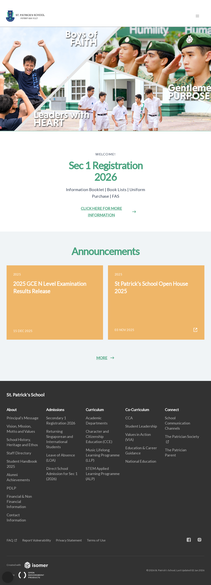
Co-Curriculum (137, 409)
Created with (31, 564)
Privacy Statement (69, 540)
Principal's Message (23, 418)
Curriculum (95, 409)
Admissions (55, 409)
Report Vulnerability (36, 540)
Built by (29, 574)
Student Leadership (141, 426)
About (12, 409)
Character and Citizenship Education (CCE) (99, 436)
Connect (172, 409)
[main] (105, 204)
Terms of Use (96, 540)
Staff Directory (19, 453)
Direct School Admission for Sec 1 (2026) (61, 473)
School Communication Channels (177, 423)
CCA (129, 418)
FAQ (10, 540)
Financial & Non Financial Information (19, 501)
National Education (140, 461)
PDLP (11, 488)
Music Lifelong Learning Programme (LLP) (103, 455)
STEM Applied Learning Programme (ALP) (103, 473)
